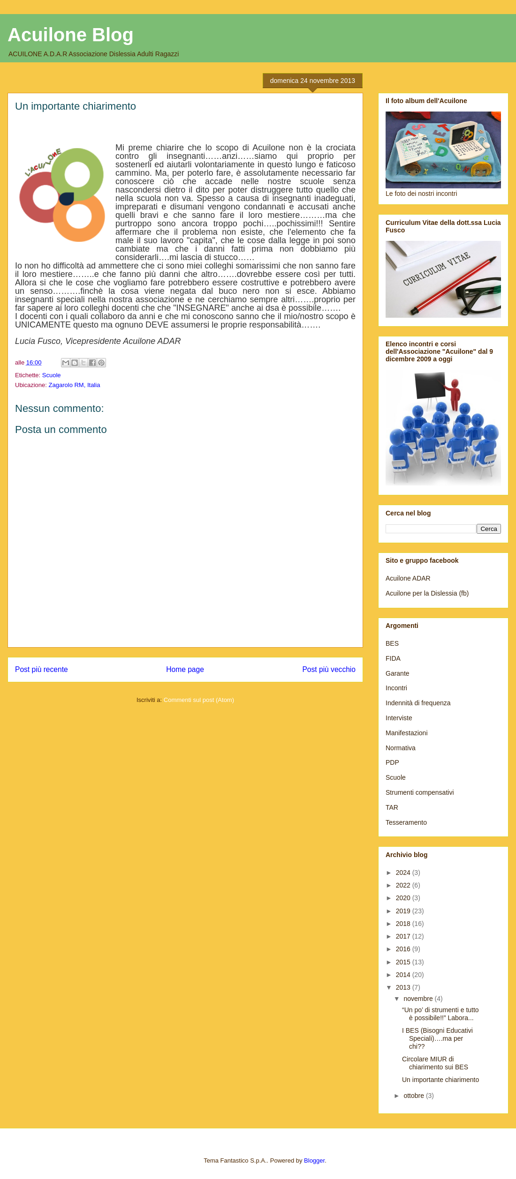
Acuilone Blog (71, 34)
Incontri (396, 688)
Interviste (399, 718)
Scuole (51, 375)
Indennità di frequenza (418, 703)
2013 (404, 987)
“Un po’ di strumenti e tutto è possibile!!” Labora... (440, 1014)
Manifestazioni (407, 733)
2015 (404, 962)
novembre (418, 998)
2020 (404, 898)
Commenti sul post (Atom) (199, 699)
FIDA (393, 658)
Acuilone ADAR (408, 578)
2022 (404, 885)
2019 (404, 911)
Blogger (314, 1160)
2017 (404, 936)
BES (392, 643)
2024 (404, 872)
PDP (392, 762)
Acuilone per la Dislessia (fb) (427, 593)
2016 (404, 949)
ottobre (414, 1095)
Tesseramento (406, 822)
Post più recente (41, 669)
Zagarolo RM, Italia (74, 384)
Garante (398, 673)
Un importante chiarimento (440, 1079)
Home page (185, 669)
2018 (404, 923)
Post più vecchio (329, 669)
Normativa (401, 748)
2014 (404, 974)
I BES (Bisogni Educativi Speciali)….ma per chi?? (437, 1038)
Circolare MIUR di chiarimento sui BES (435, 1063)
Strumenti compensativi (420, 792)
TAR (392, 807)
